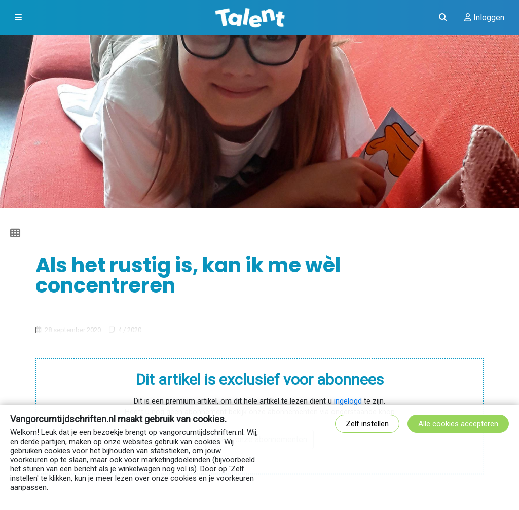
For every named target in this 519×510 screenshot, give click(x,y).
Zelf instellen (367, 423)
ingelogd (348, 401)
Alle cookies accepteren (458, 423)
